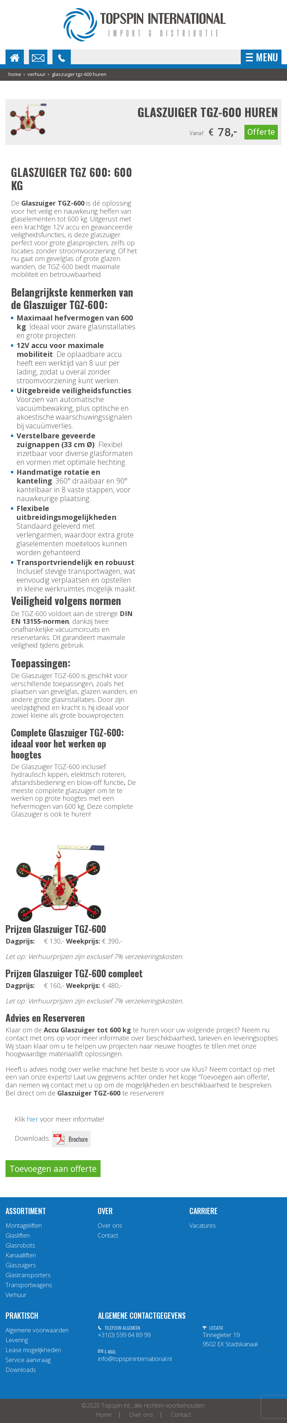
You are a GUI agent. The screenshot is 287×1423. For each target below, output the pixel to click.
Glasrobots (20, 1245)
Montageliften (24, 1225)
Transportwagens (29, 1285)
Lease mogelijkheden (33, 1350)
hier (32, 1119)
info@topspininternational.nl (135, 1359)
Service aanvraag (28, 1360)
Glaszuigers (21, 1265)
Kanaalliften (21, 1255)
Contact (108, 1235)
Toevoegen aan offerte (53, 1168)
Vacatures (202, 1225)
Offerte (261, 132)
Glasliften (18, 1235)
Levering (17, 1340)
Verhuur (37, 74)
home (14, 74)
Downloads (21, 1370)
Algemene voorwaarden (37, 1330)
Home (104, 1415)
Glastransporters (28, 1275)
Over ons (110, 1225)
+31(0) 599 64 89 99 (124, 1335)
